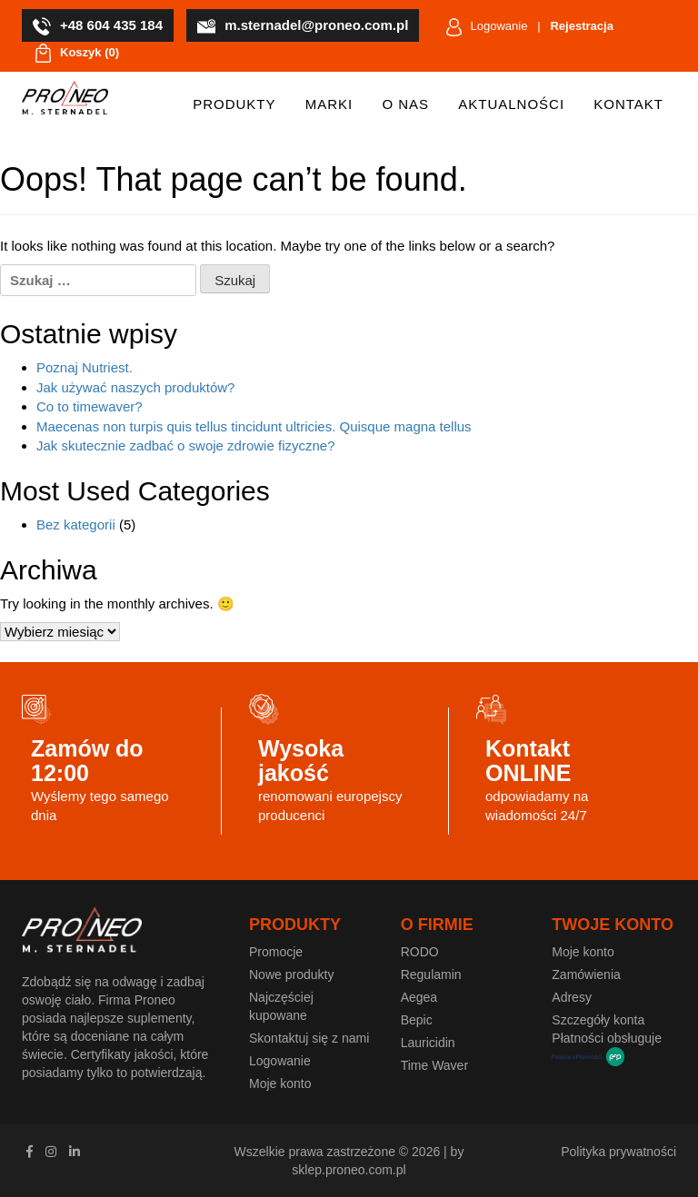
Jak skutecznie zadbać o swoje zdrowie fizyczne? (185, 445)
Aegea (419, 997)
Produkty (234, 104)
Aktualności (511, 104)
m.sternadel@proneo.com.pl (302, 26)
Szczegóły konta (598, 1020)
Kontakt (628, 104)
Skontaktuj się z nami (309, 1038)
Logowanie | (529, 27)
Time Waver (434, 1065)
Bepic (417, 1020)
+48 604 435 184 (98, 26)
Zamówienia (586, 974)
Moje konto (280, 1083)
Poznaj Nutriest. (84, 367)
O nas (405, 104)
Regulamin (431, 974)
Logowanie (280, 1061)
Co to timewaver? (89, 406)
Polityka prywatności (618, 1151)
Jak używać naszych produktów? (135, 387)
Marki (329, 104)
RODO (420, 952)
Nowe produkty (291, 974)
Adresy (572, 997)
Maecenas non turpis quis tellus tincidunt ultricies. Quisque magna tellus (254, 426)
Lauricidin (428, 1042)
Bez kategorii (75, 524)
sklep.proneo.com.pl (348, 1169)
